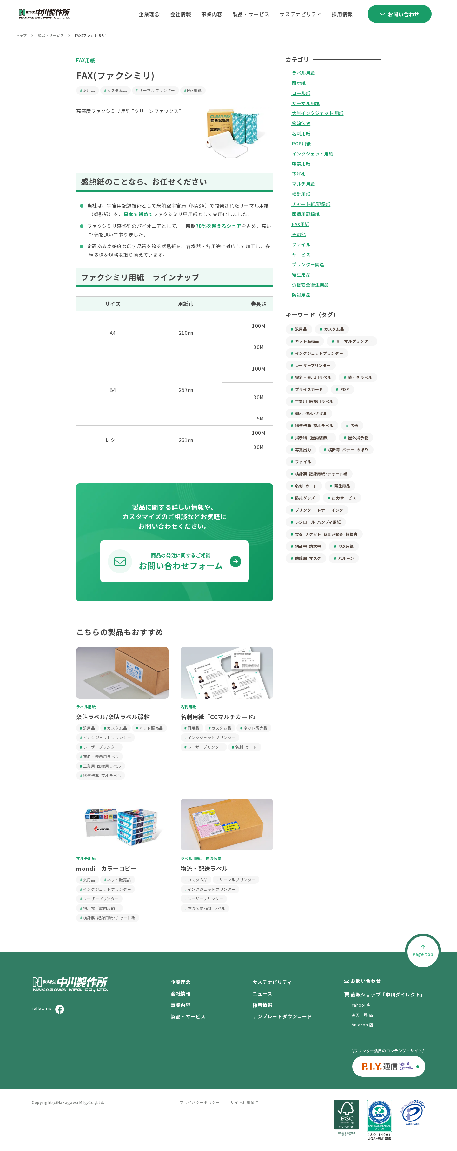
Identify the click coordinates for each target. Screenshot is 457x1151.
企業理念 (149, 14)
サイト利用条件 (244, 1102)
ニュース (262, 993)
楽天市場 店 (362, 1014)
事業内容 (211, 14)
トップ (21, 35)
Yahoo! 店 (361, 1005)
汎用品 (89, 90)
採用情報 (342, 14)
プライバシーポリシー (200, 1102)
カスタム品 (117, 90)
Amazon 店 (362, 1024)
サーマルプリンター (157, 90)
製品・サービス (251, 14)
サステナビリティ (300, 14)
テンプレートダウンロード (282, 1016)
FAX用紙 (85, 60)
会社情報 (180, 14)
